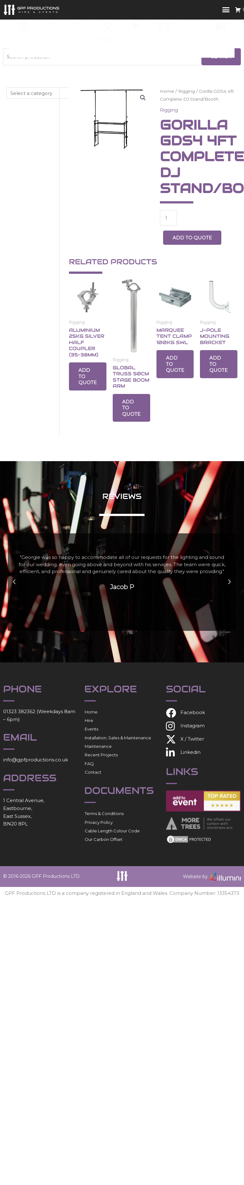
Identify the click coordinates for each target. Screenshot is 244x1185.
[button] (226, 10)
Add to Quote (192, 238)
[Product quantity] (168, 218)
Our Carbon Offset (103, 839)
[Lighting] (107, 26)
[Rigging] (164, 26)
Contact (93, 772)
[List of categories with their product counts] (43, 93)
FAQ (89, 763)
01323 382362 (19, 711)
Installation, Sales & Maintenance (118, 737)
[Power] (136, 26)
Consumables (90, 40)
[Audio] (23, 26)
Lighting (109, 40)
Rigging (164, 40)
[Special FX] (192, 26)
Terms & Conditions (104, 813)
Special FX (193, 42)
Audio (23, 40)
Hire (89, 720)
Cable (52, 40)
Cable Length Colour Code (112, 830)
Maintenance (98, 746)
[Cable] (51, 26)
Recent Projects (101, 754)
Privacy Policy (99, 822)
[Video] (220, 26)
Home (167, 91)
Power (136, 40)
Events (91, 728)
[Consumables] (79, 26)
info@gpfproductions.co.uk (35, 760)
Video (220, 40)
